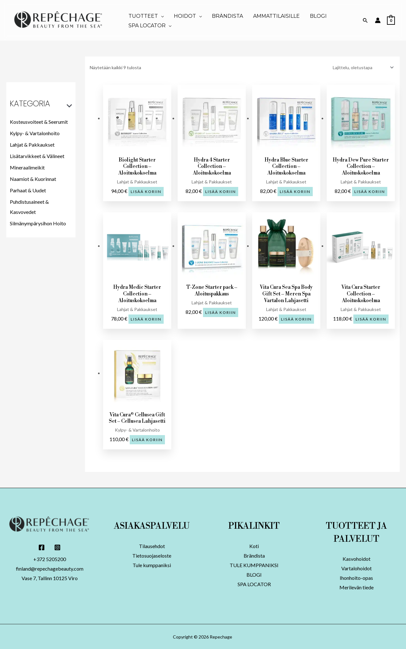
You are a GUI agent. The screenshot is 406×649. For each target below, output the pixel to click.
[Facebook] (41, 547)
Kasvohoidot (356, 558)
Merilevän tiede (356, 587)
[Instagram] (57, 547)
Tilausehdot (152, 546)
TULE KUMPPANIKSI (254, 565)
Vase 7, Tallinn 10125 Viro (50, 578)
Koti (254, 546)
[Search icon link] (365, 20)
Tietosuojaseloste (151, 555)
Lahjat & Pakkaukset (32, 145)
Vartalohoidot (356, 568)
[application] (161, 16)
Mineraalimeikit (27, 167)
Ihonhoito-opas (356, 577)
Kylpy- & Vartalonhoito (35, 133)
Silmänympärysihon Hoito (38, 223)
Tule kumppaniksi (152, 565)
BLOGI (254, 574)
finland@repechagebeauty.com (49, 568)
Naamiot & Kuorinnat (33, 179)
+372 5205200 (49, 559)
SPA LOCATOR (254, 584)
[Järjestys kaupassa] (362, 67)
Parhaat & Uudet (28, 190)
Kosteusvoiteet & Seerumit (39, 122)
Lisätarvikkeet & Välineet (37, 156)
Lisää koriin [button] (146, 191)
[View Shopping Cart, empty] (391, 20)
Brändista (254, 555)
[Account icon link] (378, 20)
